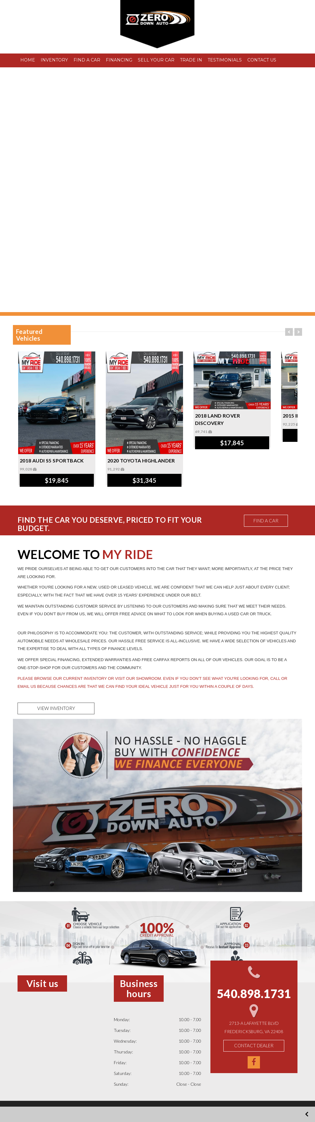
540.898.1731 (55, 43)
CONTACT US (261, 60)
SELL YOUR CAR (156, 60)
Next (298, 332)
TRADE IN (191, 60)
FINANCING (119, 60)
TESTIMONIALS (225, 60)
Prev (289, 332)
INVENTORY (54, 60)
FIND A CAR (87, 60)
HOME (27, 60)
